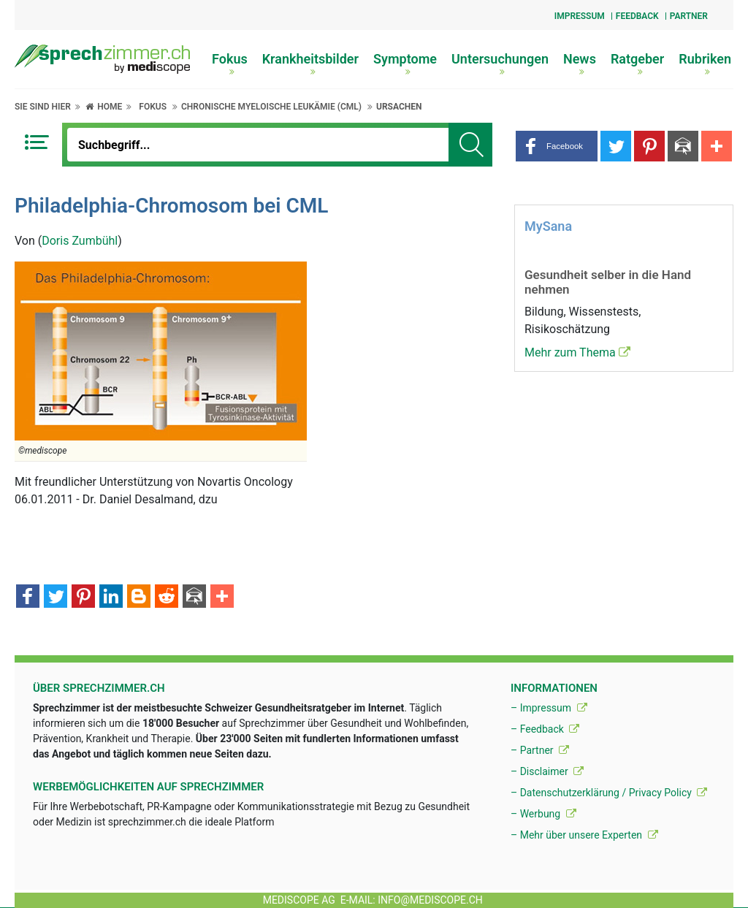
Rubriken (705, 63)
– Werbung (543, 814)
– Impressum (549, 708)
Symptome (405, 63)
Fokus (230, 63)
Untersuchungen (500, 63)
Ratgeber (637, 63)
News (579, 63)
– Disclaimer (547, 771)
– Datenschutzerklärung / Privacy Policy (609, 792)
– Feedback (545, 729)
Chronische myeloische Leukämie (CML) (271, 107)
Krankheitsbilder (310, 63)
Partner (689, 16)
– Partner (540, 750)
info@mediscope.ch (430, 900)
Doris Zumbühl (80, 241)
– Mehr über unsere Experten (584, 835)
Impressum (579, 16)
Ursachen (399, 107)
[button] (557, 146)
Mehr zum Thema (577, 352)
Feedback (637, 16)
